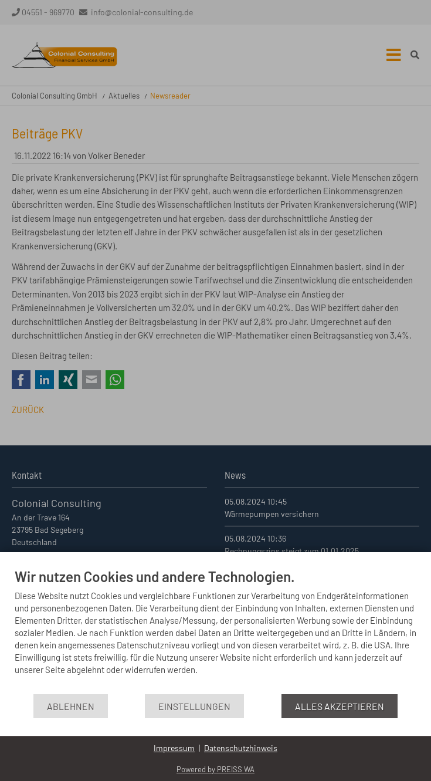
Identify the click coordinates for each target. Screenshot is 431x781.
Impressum (174, 748)
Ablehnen (70, 706)
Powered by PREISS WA (215, 769)
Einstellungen (194, 706)
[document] (215, 630)
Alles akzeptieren (339, 706)
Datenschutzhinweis (240, 748)
